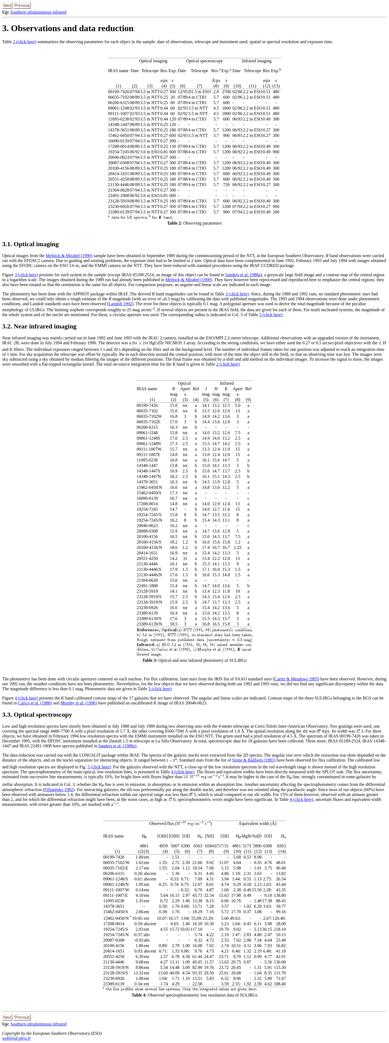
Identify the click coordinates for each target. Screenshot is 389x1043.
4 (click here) (26, 698)
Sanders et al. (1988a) (117, 746)
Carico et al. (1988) (35, 703)
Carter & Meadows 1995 (296, 679)
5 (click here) (99, 767)
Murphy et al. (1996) (78, 703)
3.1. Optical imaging (30, 244)
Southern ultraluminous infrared (38, 12)
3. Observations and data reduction (67, 28)
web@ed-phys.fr (16, 1038)
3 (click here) (26, 274)
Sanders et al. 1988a (242, 274)
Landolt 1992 (120, 303)
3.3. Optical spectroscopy (37, 714)
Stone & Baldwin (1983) (253, 760)
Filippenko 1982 (58, 789)
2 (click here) (24, 41)
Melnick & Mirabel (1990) (69, 255)
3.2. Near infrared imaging (39, 326)
